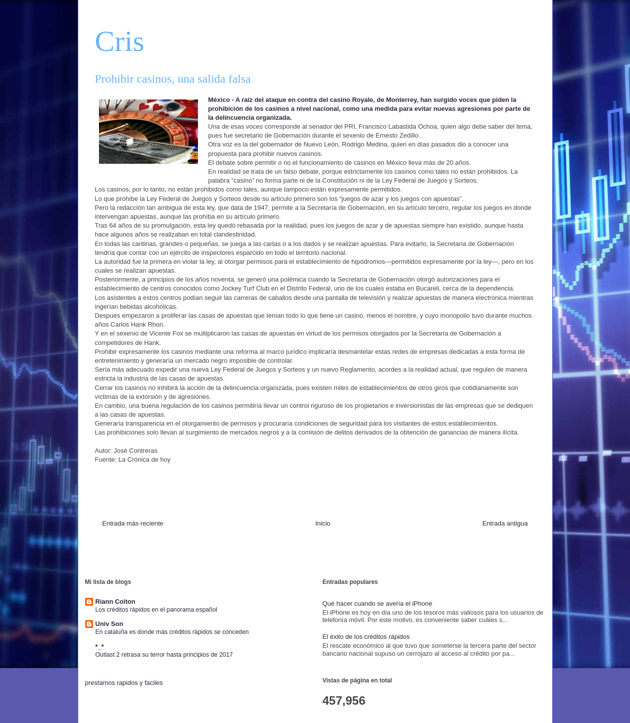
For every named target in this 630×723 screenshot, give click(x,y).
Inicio (322, 523)
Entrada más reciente (133, 523)
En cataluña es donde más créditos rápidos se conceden (172, 631)
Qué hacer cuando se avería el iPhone (378, 603)
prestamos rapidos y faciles (124, 682)
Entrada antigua (505, 523)
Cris (120, 41)
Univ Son (109, 623)
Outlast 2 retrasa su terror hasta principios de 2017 (164, 654)
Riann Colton (116, 601)
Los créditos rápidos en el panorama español (156, 609)
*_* (100, 646)
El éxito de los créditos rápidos (366, 636)
